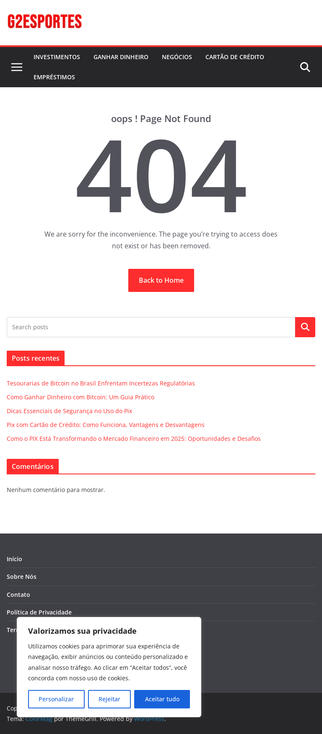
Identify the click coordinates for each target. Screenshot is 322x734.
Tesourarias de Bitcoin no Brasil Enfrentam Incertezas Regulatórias (101, 383)
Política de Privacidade (39, 612)
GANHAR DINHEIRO (120, 57)
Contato (18, 595)
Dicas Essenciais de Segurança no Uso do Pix (69, 411)
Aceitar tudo (162, 699)
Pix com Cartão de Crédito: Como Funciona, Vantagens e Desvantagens (106, 425)
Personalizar (56, 699)
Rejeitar (109, 699)
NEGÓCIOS (177, 57)
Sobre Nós (21, 576)
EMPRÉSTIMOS (54, 77)
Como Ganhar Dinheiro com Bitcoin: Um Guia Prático (80, 397)
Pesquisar (305, 327)
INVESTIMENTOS (57, 57)
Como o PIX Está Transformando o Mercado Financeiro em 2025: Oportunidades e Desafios (134, 438)
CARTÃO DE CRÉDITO (234, 57)
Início (14, 559)
